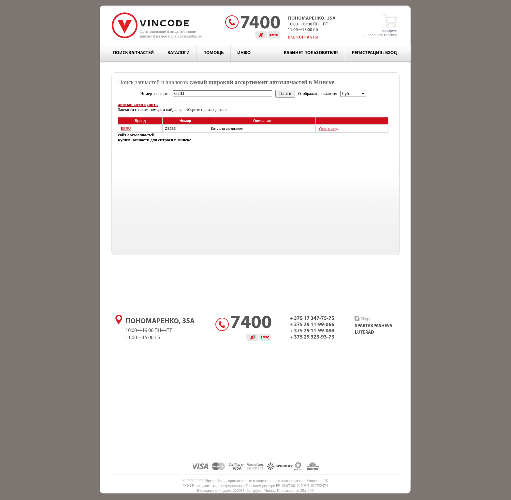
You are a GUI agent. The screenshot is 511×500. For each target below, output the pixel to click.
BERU (126, 128)
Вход (391, 53)
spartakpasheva (373, 326)
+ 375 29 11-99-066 (312, 324)
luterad (364, 332)
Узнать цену (328, 128)
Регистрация (367, 53)
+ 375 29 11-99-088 (312, 331)
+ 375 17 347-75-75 (312, 318)
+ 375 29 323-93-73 (312, 337)
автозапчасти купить (138, 104)
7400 (251, 323)
